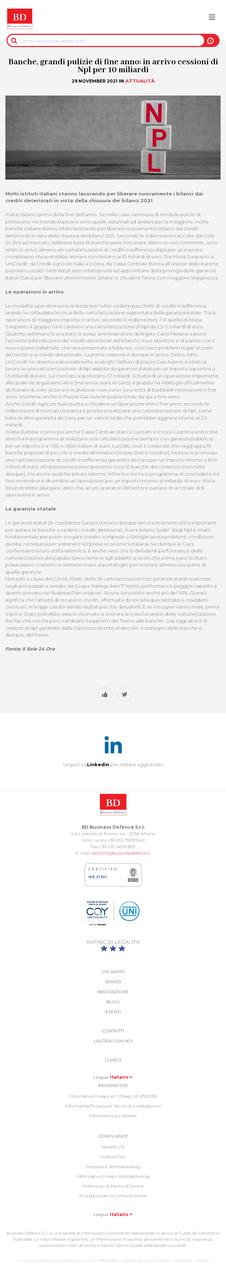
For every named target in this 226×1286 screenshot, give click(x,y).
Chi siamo (112, 971)
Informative (113, 1085)
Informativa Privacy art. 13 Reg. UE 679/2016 (113, 1096)
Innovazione (113, 991)
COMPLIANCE (113, 1136)
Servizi (113, 981)
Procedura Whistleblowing (113, 1166)
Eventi (112, 1011)
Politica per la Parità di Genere (113, 1186)
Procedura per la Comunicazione (113, 1195)
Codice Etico (113, 1156)
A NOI (210, 40)
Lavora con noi (113, 1041)
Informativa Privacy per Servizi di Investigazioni (112, 1106)
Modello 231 (113, 1146)
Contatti (113, 1030)
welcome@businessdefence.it (120, 853)
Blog (113, 1001)
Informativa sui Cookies (113, 1115)
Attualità (140, 81)
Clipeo (113, 1060)
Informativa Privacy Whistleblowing (113, 1176)
